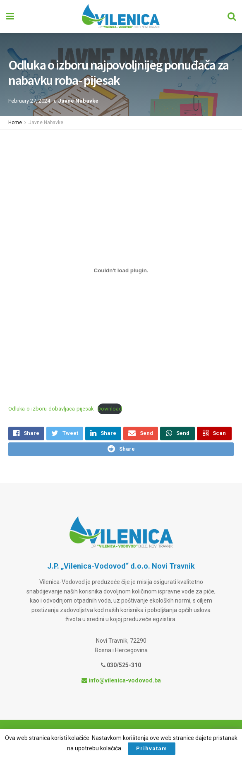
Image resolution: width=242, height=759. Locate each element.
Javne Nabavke (78, 101)
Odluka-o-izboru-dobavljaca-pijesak (50, 409)
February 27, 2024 (29, 101)
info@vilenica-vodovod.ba (121, 684)
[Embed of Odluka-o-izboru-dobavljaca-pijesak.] (121, 270)
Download (110, 409)
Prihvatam (151, 748)
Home (15, 122)
